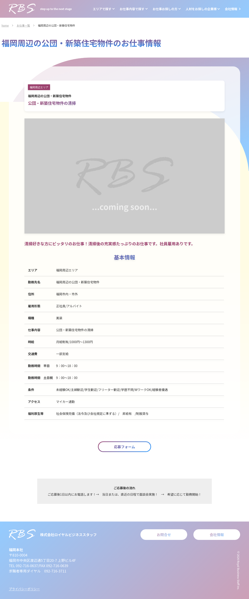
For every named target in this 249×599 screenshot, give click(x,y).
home (5, 25)
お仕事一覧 (23, 25)
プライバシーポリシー (24, 589)
